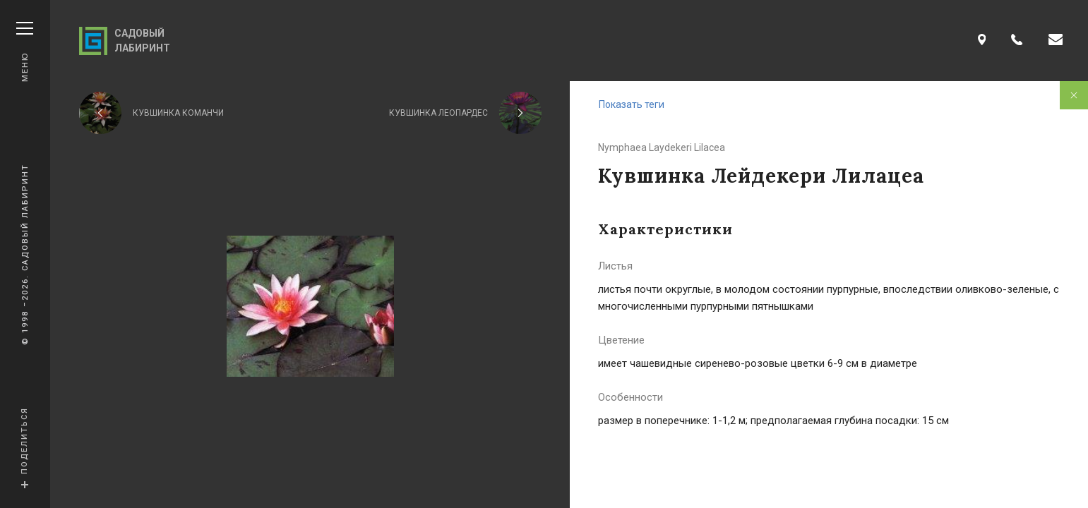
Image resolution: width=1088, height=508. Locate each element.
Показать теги (631, 104)
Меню (24, 52)
